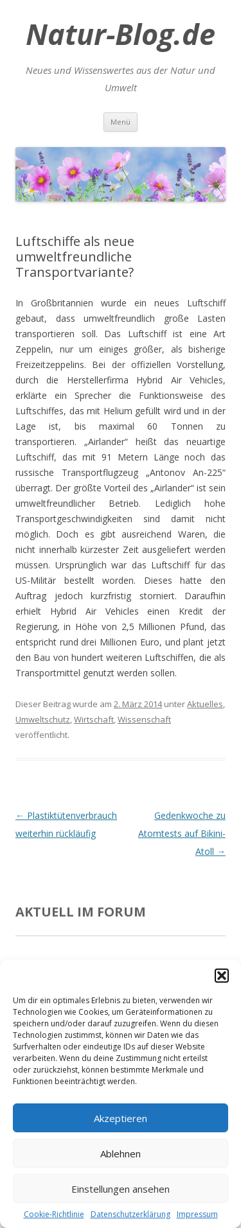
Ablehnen (120, 1153)
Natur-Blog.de (120, 34)
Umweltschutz (42, 719)
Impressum (197, 1214)
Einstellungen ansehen (120, 1188)
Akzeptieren (120, 1118)
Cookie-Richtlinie (54, 1214)
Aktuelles (205, 704)
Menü (120, 122)
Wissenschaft (144, 719)
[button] (221, 975)
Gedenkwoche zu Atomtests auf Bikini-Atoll (182, 833)
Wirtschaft (94, 719)
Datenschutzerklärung (130, 1214)
